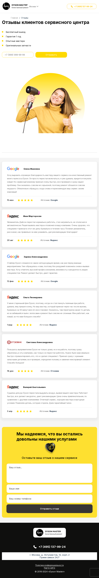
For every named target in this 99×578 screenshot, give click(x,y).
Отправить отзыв (49, 508)
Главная (14, 18)
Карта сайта (49, 568)
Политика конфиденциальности (49, 565)
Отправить (51, 54)
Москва (32, 6)
